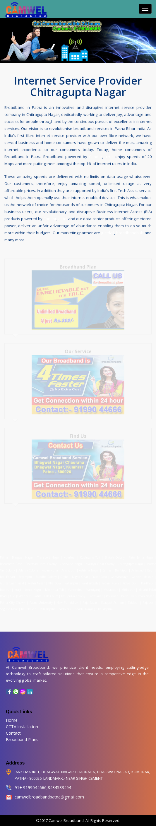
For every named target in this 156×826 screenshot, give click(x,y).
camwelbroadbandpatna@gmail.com (49, 797)
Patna (4, 555)
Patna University (41, 600)
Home (12, 720)
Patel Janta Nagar (141, 555)
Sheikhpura (104, 606)
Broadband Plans (22, 739)
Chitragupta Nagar (130, 561)
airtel (109, 156)
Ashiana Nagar (89, 568)
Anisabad (137, 568)
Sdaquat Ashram (112, 600)
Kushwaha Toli (90, 555)
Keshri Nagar (36, 581)
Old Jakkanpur (20, 593)
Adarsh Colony (28, 568)
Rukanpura (48, 606)
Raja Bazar (90, 600)
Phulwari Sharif (117, 593)
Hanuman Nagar (142, 593)
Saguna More (9, 606)
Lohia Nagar (33, 587)
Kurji (17, 587)
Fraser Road (99, 574)
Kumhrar (70, 555)
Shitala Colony (114, 555)
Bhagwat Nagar (22, 555)
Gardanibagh (119, 574)
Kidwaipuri (129, 581)
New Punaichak (67, 600)
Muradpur (111, 587)
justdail (107, 232)
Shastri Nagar (84, 606)
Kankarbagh (90, 581)
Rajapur (148, 600)
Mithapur (128, 587)
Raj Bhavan (29, 606)
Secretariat (95, 593)
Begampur (25, 574)
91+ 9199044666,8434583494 (43, 787)
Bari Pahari (7, 574)
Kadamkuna (50, 568)
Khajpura (54, 581)
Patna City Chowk (12, 600)
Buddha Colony (46, 574)
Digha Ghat (80, 574)
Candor (95, 156)
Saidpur (133, 600)
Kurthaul (147, 581)
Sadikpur (65, 606)
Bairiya (107, 568)
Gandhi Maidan (142, 574)
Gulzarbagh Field (12, 581)
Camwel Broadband (66, 820)
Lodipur (5, 587)
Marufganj (93, 587)
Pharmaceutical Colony (40, 561)
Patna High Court (46, 593)
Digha (64, 574)
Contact (13, 733)
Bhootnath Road (11, 561)
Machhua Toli (54, 587)
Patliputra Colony (73, 593)
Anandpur (69, 568)
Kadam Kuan (110, 581)
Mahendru (75, 587)
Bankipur (121, 568)
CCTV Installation (22, 726)
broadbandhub (129, 232)
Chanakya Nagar (71, 561)
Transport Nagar (49, 555)
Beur (150, 568)
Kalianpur (71, 581)
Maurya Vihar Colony (100, 561)
